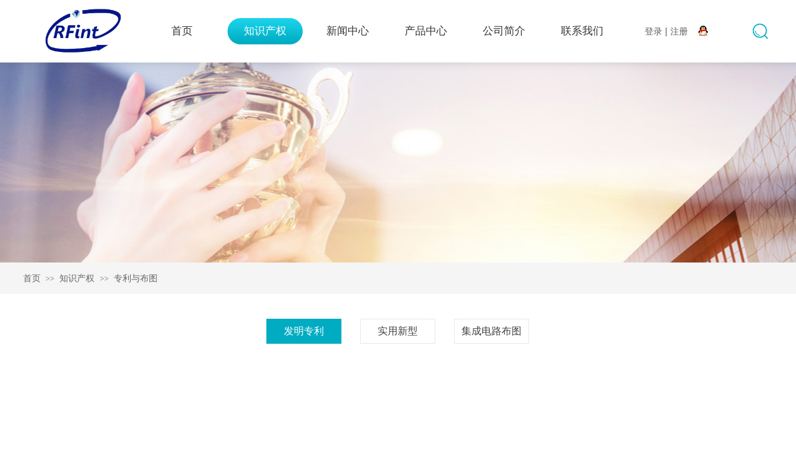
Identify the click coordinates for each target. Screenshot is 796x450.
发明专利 (304, 331)
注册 (679, 31)
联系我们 (582, 31)
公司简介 (504, 31)
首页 (182, 31)
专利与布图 (136, 278)
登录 (653, 31)
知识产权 (265, 31)
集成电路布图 (491, 331)
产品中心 (426, 31)
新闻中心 (347, 31)
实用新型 (398, 331)
